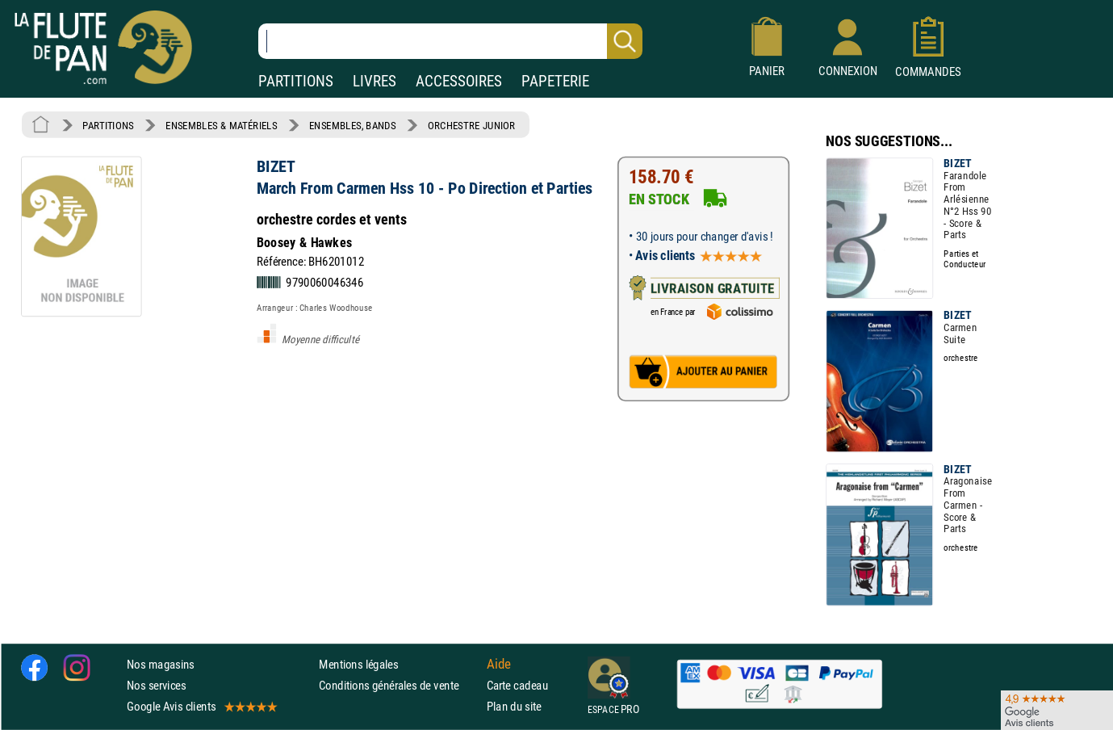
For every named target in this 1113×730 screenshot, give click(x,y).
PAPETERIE (555, 81)
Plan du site (514, 706)
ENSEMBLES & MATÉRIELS (221, 125)
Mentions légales (358, 663)
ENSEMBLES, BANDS (352, 125)
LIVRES (374, 81)
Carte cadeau (517, 685)
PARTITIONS (295, 81)
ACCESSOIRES (459, 81)
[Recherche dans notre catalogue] (450, 41)
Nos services (156, 685)
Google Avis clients (201, 706)
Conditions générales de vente (399, 685)
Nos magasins (161, 663)
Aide (499, 664)
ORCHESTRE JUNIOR (472, 125)
